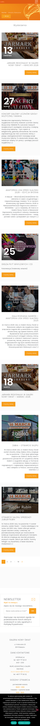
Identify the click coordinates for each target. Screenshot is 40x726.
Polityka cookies (24, 723)
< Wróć (6, 16)
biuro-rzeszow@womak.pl (20, 672)
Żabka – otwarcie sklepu (25, 446)
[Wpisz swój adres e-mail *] (20, 611)
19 (18, 562)
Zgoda (14, 723)
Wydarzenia (20, 25)
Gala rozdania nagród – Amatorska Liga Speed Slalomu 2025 (22, 318)
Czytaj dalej (31, 72)
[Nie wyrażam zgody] (37, 710)
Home (4, 12)
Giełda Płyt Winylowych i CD (17, 264)
